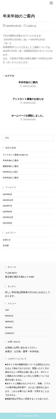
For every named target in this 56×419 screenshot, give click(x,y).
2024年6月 (7, 194)
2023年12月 (8, 200)
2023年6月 (7, 211)
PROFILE (9, 316)
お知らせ (31, 26)
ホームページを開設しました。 (28, 115)
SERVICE (9, 322)
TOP (7, 310)
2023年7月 (7, 206)
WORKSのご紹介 (10, 172)
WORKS (8, 327)
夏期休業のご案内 (10, 166)
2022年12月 (8, 217)
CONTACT (9, 333)
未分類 (6, 245)
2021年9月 (7, 223)
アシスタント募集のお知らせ (28, 99)
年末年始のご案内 (28, 82)
